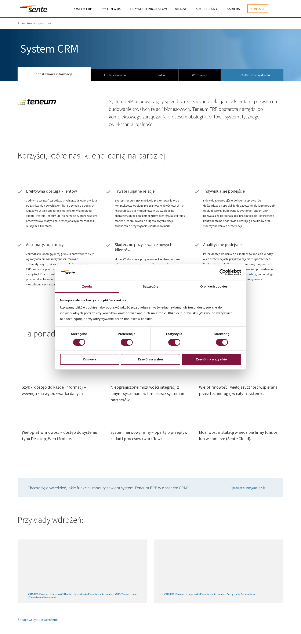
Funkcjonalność (115, 75)
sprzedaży (249, 274)
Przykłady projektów (148, 9)
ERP (36, 594)
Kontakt (258, 9)
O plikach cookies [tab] (214, 286)
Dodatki (159, 75)
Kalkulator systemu (255, 75)
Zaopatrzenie (129, 594)
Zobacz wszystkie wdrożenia (38, 619)
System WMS (111, 9)
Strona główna (26, 23)
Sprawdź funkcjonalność (248, 488)
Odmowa (89, 359)
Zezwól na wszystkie (211, 359)
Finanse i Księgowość (51, 594)
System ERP (83, 9)
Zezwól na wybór (150, 359)
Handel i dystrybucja (75, 594)
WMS (117, 594)
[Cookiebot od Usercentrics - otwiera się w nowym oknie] (222, 272)
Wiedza (180, 9)
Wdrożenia (199, 75)
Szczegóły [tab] (150, 286)
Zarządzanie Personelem (43, 597)
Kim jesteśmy (206, 9)
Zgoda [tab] (87, 286)
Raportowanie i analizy (101, 594)
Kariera (233, 9)
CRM (30, 594)
